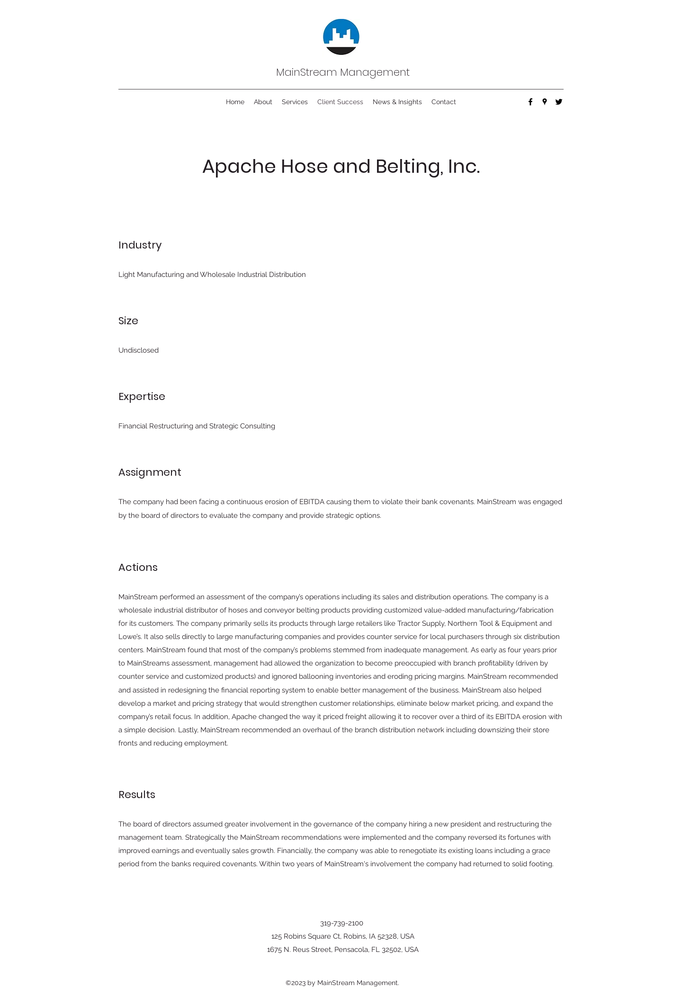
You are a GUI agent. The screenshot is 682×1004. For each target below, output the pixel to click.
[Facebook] (530, 102)
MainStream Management (343, 72)
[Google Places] (544, 102)
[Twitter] (559, 102)
